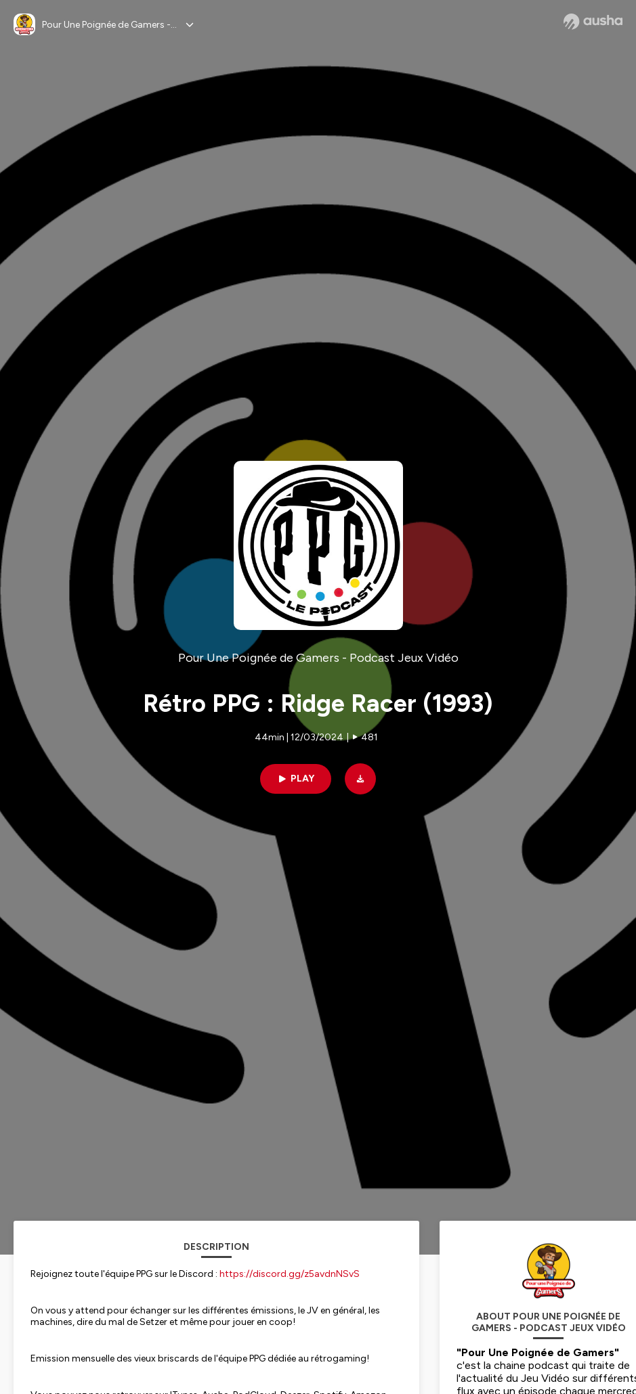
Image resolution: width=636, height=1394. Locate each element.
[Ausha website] (593, 22)
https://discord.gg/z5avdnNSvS (289, 1274)
